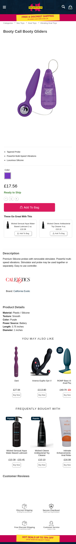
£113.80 (42, 390)
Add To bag (29, 207)
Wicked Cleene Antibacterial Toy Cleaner (42, 453)
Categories (8, 23)
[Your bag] (70, 7)
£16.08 (67, 459)
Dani (16, 380)
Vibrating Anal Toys (48, 23)
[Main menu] (4, 7)
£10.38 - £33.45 (16, 459)
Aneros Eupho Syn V (42, 380)
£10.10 (41, 459)
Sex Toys (20, 23)
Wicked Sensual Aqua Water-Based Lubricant (16, 451)
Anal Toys (32, 23)
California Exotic (21, 291)
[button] (8, 176)
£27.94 (16, 390)
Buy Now (16, 395)
